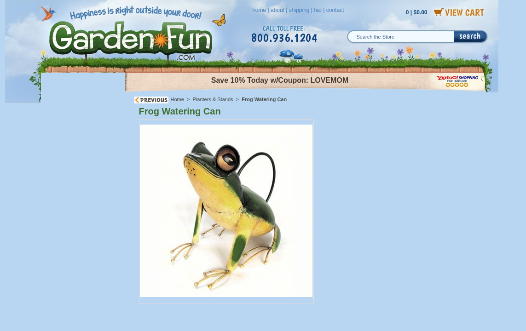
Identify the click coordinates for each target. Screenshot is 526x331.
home (259, 10)
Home (177, 99)
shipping (299, 10)
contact (335, 10)
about (277, 10)
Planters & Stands (213, 99)
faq (318, 10)
